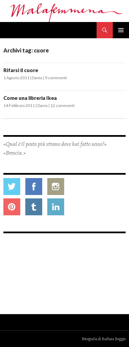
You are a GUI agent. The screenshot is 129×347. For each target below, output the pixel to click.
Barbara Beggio (114, 339)
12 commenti (62, 105)
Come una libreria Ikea (30, 98)
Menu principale (121, 30)
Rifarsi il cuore (20, 70)
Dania (37, 77)
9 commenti (56, 77)
